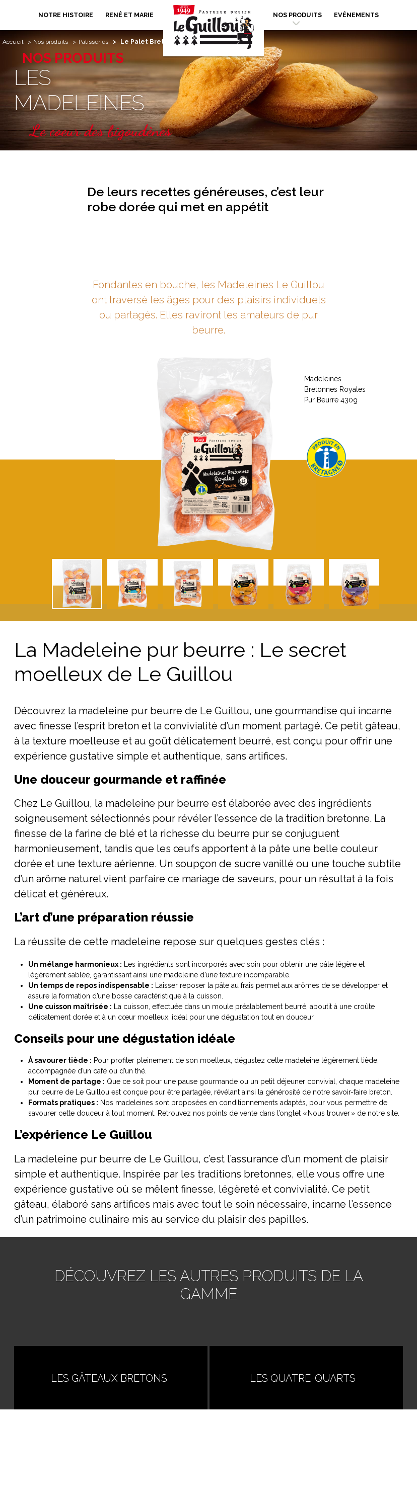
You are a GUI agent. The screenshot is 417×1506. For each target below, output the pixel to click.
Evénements (356, 15)
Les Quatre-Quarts (307, 1378)
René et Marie (129, 15)
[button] (396, 534)
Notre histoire (65, 15)
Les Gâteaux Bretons (130, 1378)
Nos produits (297, 15)
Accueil (13, 41)
